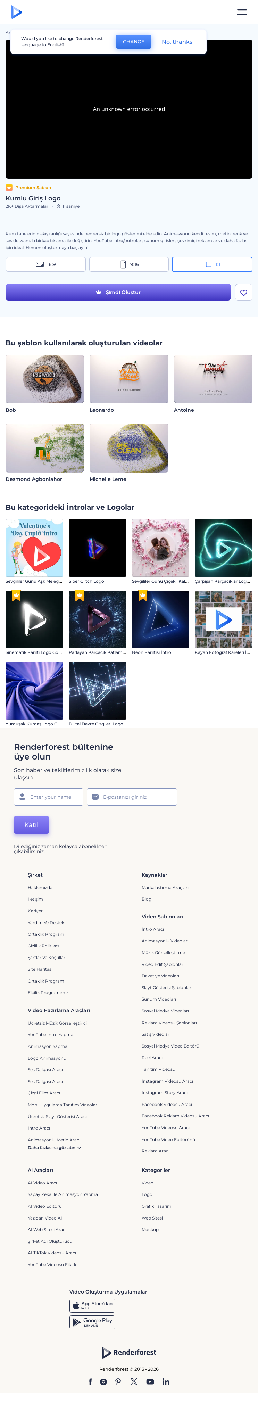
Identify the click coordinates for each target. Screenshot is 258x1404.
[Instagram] (103, 1382)
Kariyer (35, 910)
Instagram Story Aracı (165, 1092)
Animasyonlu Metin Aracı (54, 1139)
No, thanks (177, 42)
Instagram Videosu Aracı (167, 1081)
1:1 (212, 264)
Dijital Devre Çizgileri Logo (96, 723)
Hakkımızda (40, 887)
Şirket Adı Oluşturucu (50, 1241)
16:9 (46, 264)
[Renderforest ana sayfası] (16, 12)
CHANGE (133, 42)
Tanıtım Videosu (158, 1069)
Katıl (31, 825)
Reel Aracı (152, 1057)
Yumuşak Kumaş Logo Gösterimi (40, 723)
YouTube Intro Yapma (50, 1034)
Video (147, 1182)
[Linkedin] (166, 1382)
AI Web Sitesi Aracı (47, 1229)
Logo (147, 1194)
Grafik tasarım (157, 1206)
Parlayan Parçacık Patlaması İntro (104, 652)
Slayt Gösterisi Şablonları (167, 987)
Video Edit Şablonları (163, 964)
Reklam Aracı (155, 1150)
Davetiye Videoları (160, 975)
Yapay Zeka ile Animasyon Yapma (63, 1194)
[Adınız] (48, 797)
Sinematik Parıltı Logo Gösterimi (39, 652)
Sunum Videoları (159, 999)
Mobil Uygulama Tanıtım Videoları (63, 1104)
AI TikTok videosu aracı (52, 1252)
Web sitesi (152, 1218)
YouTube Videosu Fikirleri (54, 1264)
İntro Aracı (153, 929)
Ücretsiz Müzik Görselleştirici (57, 1023)
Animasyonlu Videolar (165, 940)
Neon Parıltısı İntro (151, 652)
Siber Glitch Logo (86, 581)
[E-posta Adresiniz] (132, 797)
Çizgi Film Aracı (44, 1092)
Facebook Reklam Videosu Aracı (175, 1115)
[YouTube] (150, 1382)
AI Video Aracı (42, 1182)
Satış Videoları (156, 1034)
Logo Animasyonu (47, 1058)
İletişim (35, 899)
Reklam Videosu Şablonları (169, 1022)
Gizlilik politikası (44, 946)
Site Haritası (40, 969)
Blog (146, 899)
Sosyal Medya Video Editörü (170, 1046)
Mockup (150, 1229)
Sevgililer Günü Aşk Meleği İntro (38, 581)
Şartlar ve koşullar (46, 957)
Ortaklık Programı (46, 934)
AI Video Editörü (45, 1206)
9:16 (129, 264)
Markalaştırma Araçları (165, 887)
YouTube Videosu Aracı (166, 1127)
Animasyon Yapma (47, 1046)
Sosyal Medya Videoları (165, 1010)
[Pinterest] (118, 1382)
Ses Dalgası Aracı (45, 1069)
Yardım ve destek (46, 922)
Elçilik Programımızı (48, 992)
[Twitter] (134, 1382)
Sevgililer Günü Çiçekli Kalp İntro (165, 581)
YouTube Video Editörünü (168, 1139)
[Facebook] (90, 1382)
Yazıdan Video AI (45, 1218)
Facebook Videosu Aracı (167, 1104)
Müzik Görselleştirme (163, 952)
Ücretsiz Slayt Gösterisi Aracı (57, 1116)
